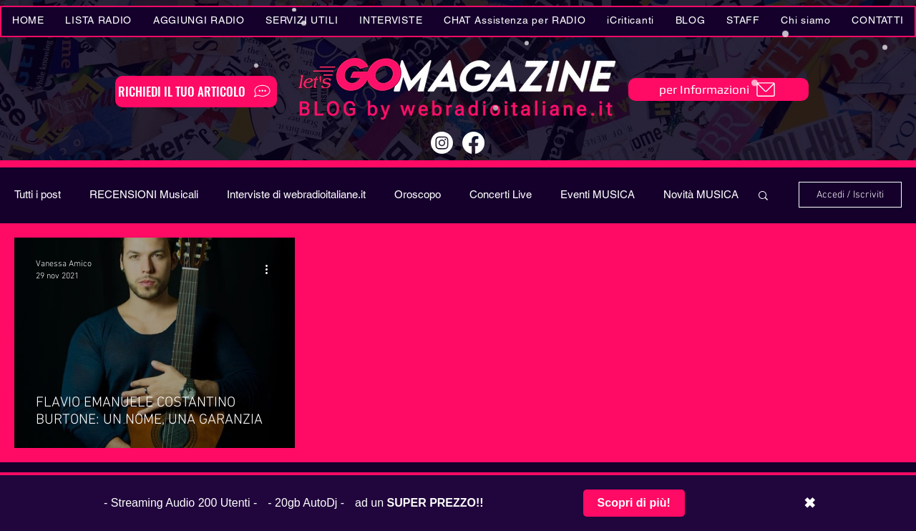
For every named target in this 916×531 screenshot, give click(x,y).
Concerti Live (500, 194)
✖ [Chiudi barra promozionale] (810, 503)
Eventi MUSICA (597, 194)
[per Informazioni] (718, 89)
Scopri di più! (634, 503)
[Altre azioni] (271, 269)
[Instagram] (442, 143)
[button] (302, 21)
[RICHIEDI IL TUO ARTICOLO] (196, 91)
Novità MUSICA (701, 194)
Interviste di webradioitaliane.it (296, 194)
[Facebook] (473, 143)
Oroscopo (417, 194)
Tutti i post (37, 194)
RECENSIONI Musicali (143, 194)
